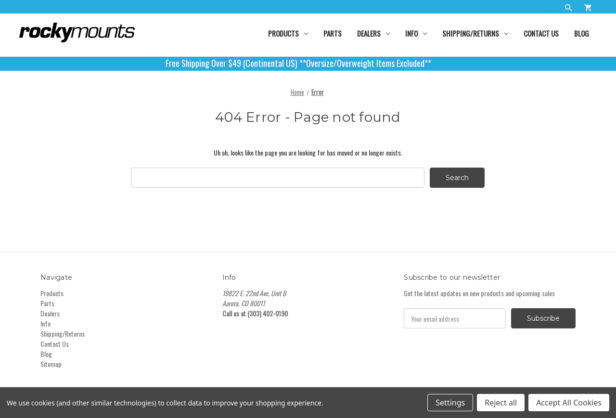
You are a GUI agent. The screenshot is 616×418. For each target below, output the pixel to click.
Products (288, 33)
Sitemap (51, 364)
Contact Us (541, 33)
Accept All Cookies (569, 402)
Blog (581, 33)
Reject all (501, 402)
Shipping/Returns (475, 33)
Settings (450, 402)
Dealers (373, 33)
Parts (332, 33)
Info (416, 33)
